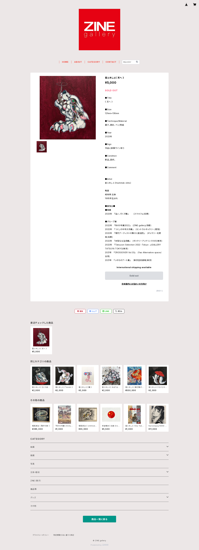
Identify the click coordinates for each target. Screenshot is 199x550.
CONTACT (111, 62)
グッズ (33, 497)
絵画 (32, 447)
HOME (65, 62)
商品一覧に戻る (99, 519)
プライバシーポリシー (41, 535)
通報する (159, 291)
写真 (32, 464)
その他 (33, 506)
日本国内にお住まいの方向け (134, 284)
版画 (32, 455)
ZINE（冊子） (35, 480)
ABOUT (78, 62)
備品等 (33, 489)
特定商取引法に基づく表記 (63, 535)
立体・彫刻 (35, 472)
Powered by (99, 545)
